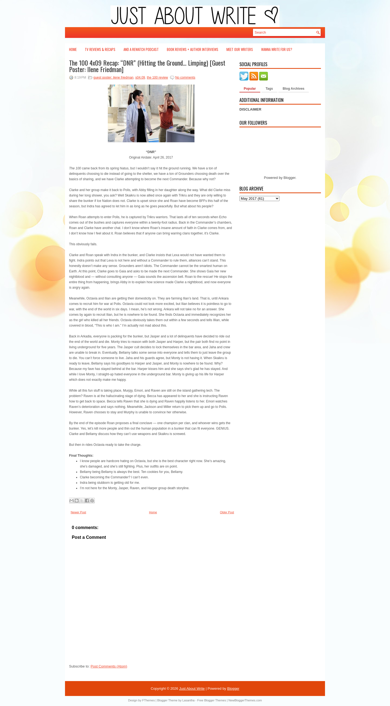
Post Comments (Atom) (109, 666)
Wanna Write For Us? (276, 49)
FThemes (148, 700)
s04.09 (140, 77)
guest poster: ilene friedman (113, 77)
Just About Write (191, 688)
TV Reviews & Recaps (100, 49)
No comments (185, 77)
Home (73, 49)
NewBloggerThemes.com (245, 700)
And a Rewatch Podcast (141, 49)
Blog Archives (293, 89)
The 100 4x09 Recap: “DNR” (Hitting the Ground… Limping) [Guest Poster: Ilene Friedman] (147, 65)
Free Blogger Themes (211, 700)
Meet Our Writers (239, 49)
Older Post (227, 512)
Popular (250, 89)
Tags (269, 89)
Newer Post (78, 512)
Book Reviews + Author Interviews (192, 49)
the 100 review (157, 77)
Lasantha (188, 700)
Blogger (289, 178)
